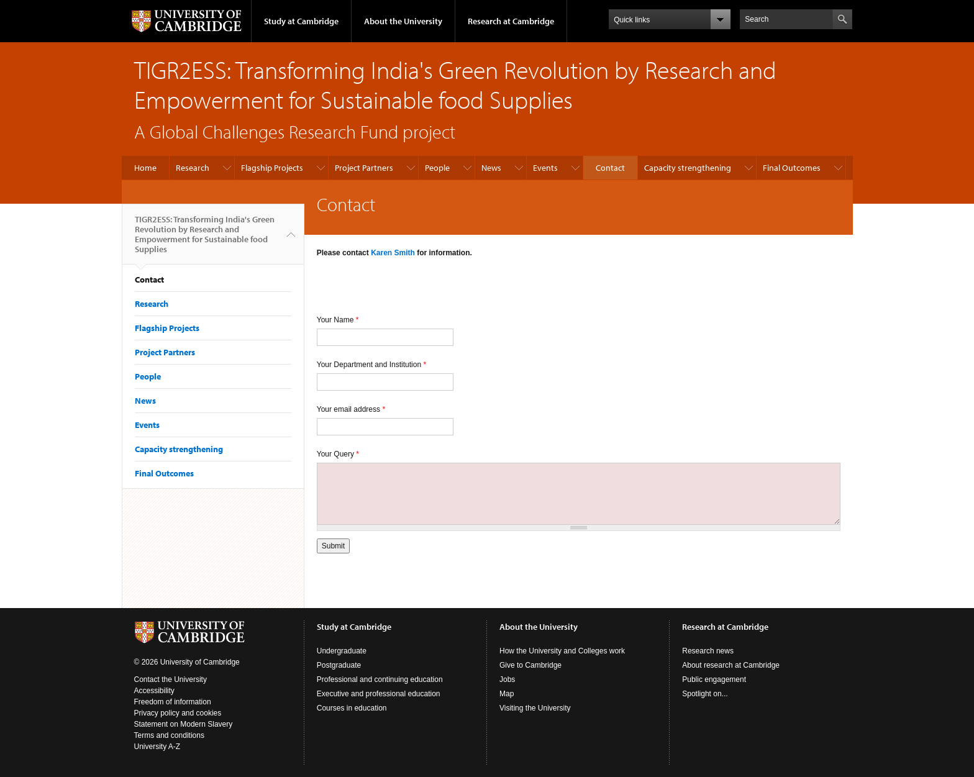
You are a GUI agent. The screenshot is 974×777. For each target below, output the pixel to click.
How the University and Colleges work (562, 651)
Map (506, 693)
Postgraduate (339, 665)
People (437, 167)
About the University (403, 21)
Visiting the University (535, 708)
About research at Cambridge (731, 665)
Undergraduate (341, 651)
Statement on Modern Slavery (183, 724)
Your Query (338, 454)
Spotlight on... (704, 693)
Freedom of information (172, 701)
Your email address (351, 409)
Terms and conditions (169, 735)
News (491, 167)
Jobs (507, 679)
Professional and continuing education (380, 679)
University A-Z (157, 746)
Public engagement (714, 679)
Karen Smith (393, 252)
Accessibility (154, 690)
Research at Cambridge (511, 21)
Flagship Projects (272, 167)
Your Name (338, 320)
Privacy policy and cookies (178, 713)
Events (545, 167)
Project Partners (364, 167)
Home (145, 167)
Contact (610, 167)
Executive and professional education (378, 693)
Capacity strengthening (687, 167)
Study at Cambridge (301, 21)
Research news (708, 651)
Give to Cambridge (530, 665)
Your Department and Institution (371, 364)
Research (192, 167)
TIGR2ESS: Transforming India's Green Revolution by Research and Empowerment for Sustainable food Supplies (205, 239)
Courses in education (352, 708)
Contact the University (170, 679)
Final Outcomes (792, 167)
